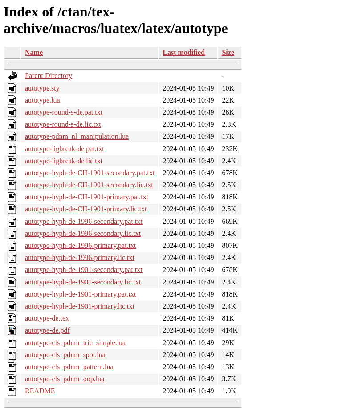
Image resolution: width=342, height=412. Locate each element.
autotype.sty (42, 88)
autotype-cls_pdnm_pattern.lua (69, 367)
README (40, 391)
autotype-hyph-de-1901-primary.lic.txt (79, 306)
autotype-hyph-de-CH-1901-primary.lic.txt (86, 209)
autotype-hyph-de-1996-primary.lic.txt (79, 257)
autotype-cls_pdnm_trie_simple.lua (75, 342)
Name (34, 52)
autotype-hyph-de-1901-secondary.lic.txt (83, 282)
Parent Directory (48, 75)
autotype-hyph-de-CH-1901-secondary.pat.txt (90, 173)
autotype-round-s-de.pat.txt (63, 112)
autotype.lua (42, 100)
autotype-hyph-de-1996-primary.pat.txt (80, 245)
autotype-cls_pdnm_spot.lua (65, 354)
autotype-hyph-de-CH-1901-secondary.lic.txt (89, 185)
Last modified (184, 52)
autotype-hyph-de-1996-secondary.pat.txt (83, 221)
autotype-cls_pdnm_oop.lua (64, 379)
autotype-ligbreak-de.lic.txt (63, 161)
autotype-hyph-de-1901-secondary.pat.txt (83, 269)
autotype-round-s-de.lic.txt (63, 124)
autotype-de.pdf (47, 330)
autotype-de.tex (47, 318)
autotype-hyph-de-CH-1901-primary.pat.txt (86, 197)
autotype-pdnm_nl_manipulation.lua (77, 136)
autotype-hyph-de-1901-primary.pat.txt (80, 294)
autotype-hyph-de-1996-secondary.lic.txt (83, 233)
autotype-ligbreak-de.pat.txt (64, 148)
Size (228, 52)
